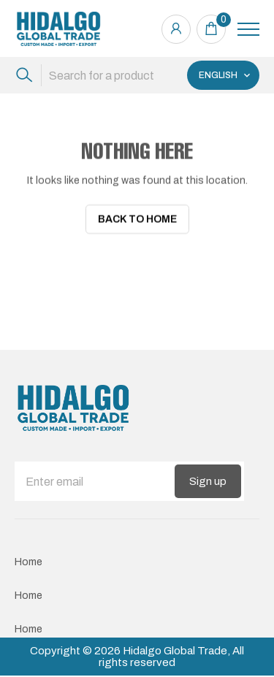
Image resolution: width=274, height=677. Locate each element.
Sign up (208, 478)
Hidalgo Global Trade (175, 648)
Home (28, 559)
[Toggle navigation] (248, 29)
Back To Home (137, 219)
